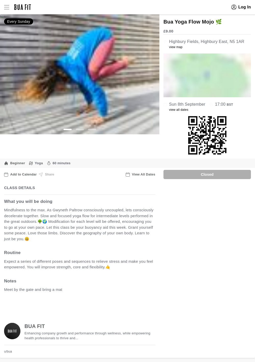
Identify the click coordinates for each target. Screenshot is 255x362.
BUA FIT (34, 326)
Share (46, 174)
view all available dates (107, 305)
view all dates (178, 110)
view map (176, 47)
